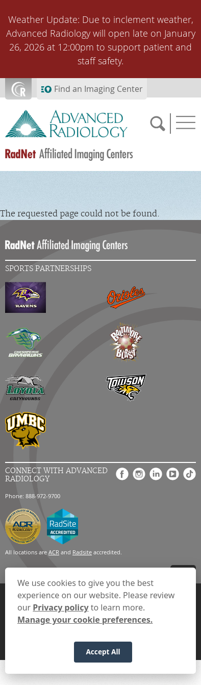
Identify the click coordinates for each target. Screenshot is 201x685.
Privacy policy (60, 609)
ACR (53, 552)
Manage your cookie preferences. (85, 621)
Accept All (103, 653)
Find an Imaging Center (98, 88)
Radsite (82, 552)
